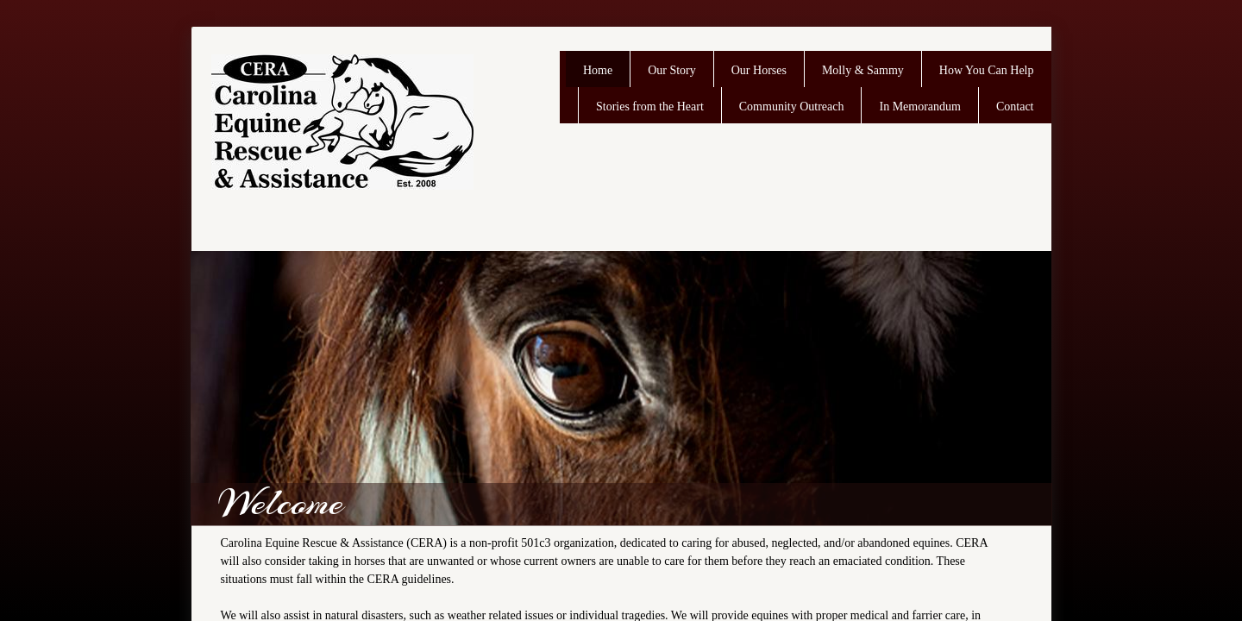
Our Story (672, 70)
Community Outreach (791, 106)
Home (597, 70)
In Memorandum (919, 106)
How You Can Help (986, 70)
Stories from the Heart (650, 106)
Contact (1015, 106)
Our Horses (759, 70)
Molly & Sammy (863, 70)
